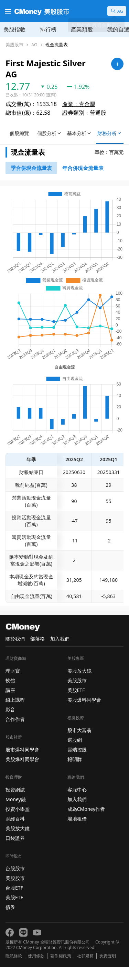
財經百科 (15, 818)
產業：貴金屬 (78, 104)
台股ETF (14, 887)
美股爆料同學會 (22, 759)
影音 (10, 709)
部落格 (37, 638)
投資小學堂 (18, 809)
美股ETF (14, 897)
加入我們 (59, 638)
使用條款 (36, 956)
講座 (10, 690)
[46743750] (83, 168)
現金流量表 (56, 44)
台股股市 (15, 868)
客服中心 (77, 789)
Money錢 (16, 799)
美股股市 (14, 44)
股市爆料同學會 (22, 749)
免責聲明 (107, 956)
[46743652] (31, 168)
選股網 (74, 740)
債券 (10, 907)
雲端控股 (77, 749)
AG (34, 44)
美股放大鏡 (18, 828)
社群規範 (85, 956)
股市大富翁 (79, 730)
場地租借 (77, 818)
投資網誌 (15, 789)
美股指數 (14, 29)
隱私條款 (14, 956)
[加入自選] (117, 64)
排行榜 (48, 29)
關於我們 (15, 638)
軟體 (10, 680)
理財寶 (13, 670)
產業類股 (82, 29)
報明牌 (74, 759)
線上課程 (15, 699)
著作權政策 (60, 956)
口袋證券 (15, 838)
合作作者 (15, 719)
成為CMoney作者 (86, 809)
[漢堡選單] (7, 11)
